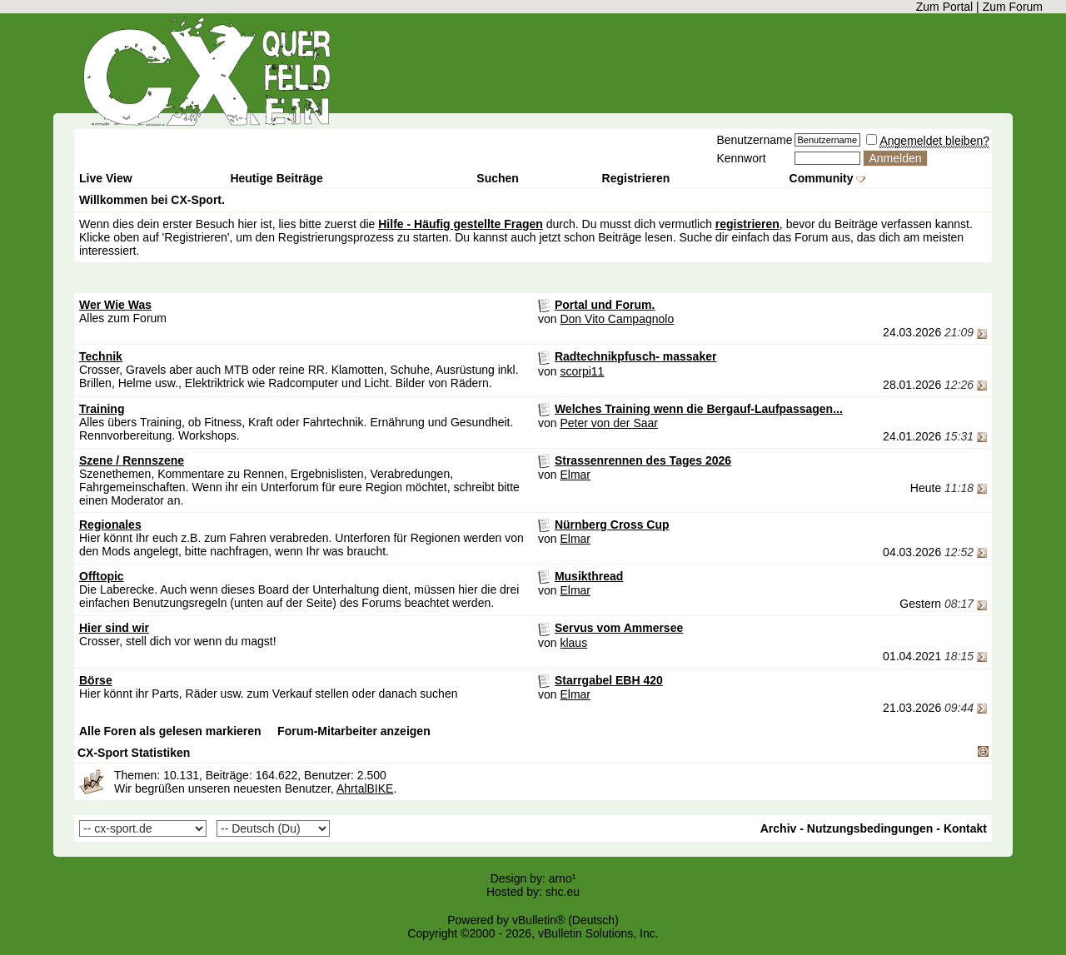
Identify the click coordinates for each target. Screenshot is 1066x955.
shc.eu (562, 891)
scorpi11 (582, 371)
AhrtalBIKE (364, 788)
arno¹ (562, 878)
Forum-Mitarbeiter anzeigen (354, 731)
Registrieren (636, 178)
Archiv (778, 828)
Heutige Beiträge (276, 178)
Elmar (575, 474)
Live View (105, 178)
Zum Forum (1013, 6)
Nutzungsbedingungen (870, 828)
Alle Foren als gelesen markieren (170, 731)
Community (828, 178)
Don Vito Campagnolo (617, 319)
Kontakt (965, 828)
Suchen (497, 178)
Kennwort (740, 158)
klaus (573, 642)
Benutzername (754, 140)
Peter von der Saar (609, 423)
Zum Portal (944, 6)
